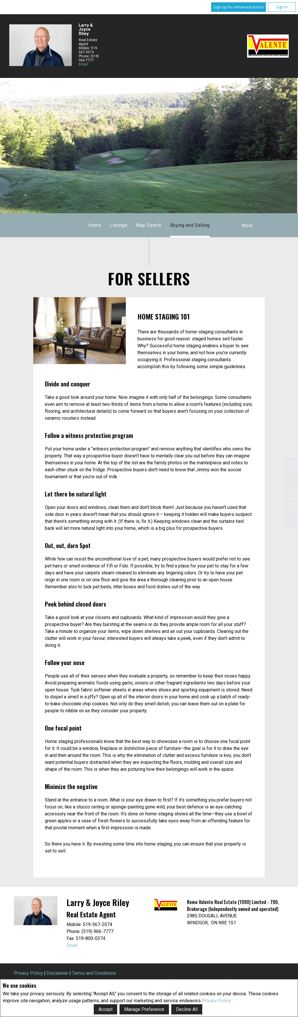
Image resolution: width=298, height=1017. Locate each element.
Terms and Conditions (94, 973)
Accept (105, 1009)
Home (94, 225)
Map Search (148, 225)
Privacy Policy (216, 1000)
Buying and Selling (190, 225)
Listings (118, 225)
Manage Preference (144, 1009)
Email (83, 64)
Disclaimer (57, 973)
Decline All (187, 1009)
